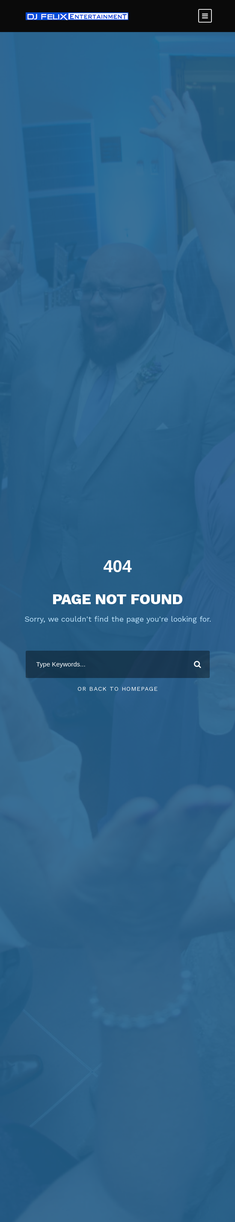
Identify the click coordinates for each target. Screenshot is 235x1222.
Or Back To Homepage (117, 688)
